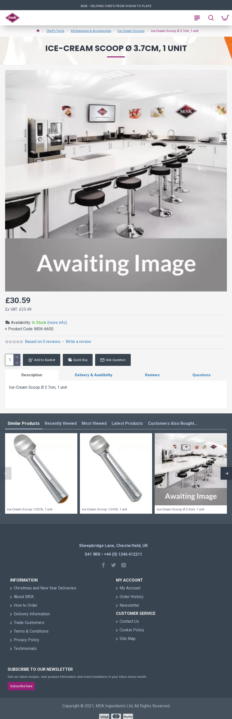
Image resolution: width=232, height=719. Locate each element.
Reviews (152, 375)
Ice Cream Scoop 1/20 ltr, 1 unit (29, 509)
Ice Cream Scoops (131, 31)
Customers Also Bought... (172, 423)
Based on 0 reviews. (43, 341)
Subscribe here (21, 686)
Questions (201, 375)
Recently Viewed (61, 423)
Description (31, 375)
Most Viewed (94, 423)
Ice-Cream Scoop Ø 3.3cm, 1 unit (180, 509)
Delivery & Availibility (93, 375)
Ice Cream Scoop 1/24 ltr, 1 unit (104, 509)
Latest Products (127, 423)
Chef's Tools (55, 31)
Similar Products (24, 423)
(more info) (57, 322)
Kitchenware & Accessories (91, 31)
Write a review (78, 341)
